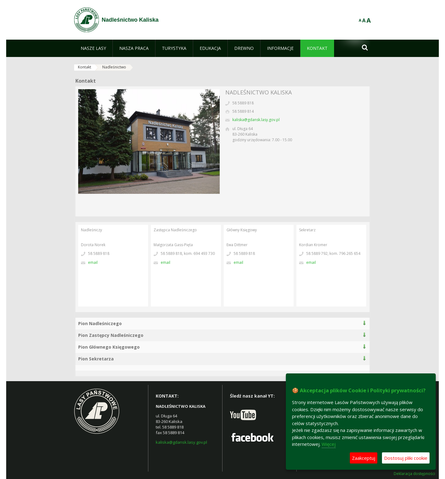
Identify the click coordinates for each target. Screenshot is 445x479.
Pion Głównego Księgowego (109, 347)
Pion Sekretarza (96, 359)
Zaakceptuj (363, 458)
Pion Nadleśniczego (100, 323)
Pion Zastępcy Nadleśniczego (110, 335)
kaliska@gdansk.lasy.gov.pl (256, 119)
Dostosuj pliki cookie (405, 458)
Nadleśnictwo (114, 67)
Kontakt (84, 67)
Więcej (329, 444)
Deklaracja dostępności (414, 474)
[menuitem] (93, 48)
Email (93, 262)
